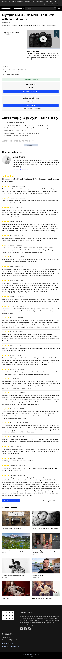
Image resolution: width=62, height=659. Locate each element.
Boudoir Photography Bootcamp (42, 598)
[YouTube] (21, 628)
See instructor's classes (20, 170)
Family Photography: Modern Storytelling (45, 528)
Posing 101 (5, 598)
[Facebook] (25, 628)
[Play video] (43, 39)
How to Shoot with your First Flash (13, 575)
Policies (31, 656)
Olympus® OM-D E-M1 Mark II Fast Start (12, 33)
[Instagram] (29, 628)
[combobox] (40, 8)
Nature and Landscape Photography (13, 551)
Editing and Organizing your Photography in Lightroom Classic (46, 552)
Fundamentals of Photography (11, 528)
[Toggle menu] (59, 8)
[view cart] (57, 1)
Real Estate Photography (40, 575)
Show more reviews (11, 501)
